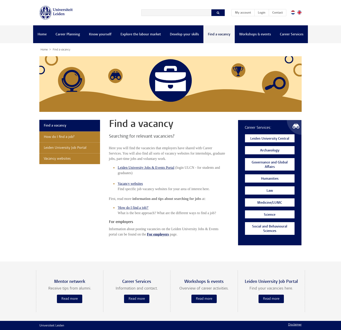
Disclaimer (295, 324)
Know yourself (100, 34)
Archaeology (269, 150)
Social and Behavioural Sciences (269, 229)
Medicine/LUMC (269, 203)
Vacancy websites (130, 183)
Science (269, 215)
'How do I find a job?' (133, 207)
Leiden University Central (269, 139)
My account (244, 12)
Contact (277, 12)
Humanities (270, 179)
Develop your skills (184, 34)
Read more (69, 299)
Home (42, 34)
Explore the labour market (140, 34)
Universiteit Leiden (51, 325)
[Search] (176, 12)
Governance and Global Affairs (270, 165)
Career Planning (68, 34)
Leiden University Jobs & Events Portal (146, 167)
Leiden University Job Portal (65, 148)
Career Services (291, 34)
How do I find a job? (59, 137)
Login (261, 12)
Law (270, 191)
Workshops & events (255, 34)
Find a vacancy (219, 34)
